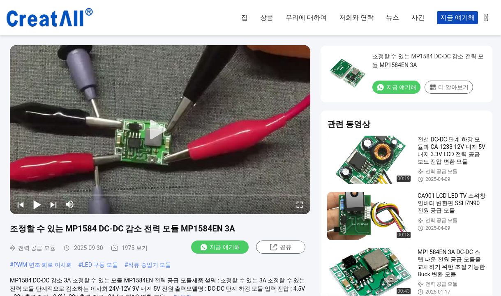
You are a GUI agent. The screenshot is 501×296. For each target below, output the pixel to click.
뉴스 (392, 17)
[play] (160, 130)
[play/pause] (37, 204)
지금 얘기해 (457, 17)
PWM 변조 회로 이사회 (43, 264)
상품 (266, 17)
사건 (418, 17)
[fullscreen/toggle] (299, 204)
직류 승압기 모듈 (149, 264)
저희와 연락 (356, 17)
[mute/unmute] (70, 204)
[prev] (20, 204)
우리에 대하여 (306, 17)
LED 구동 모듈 (100, 264)
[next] (53, 204)
